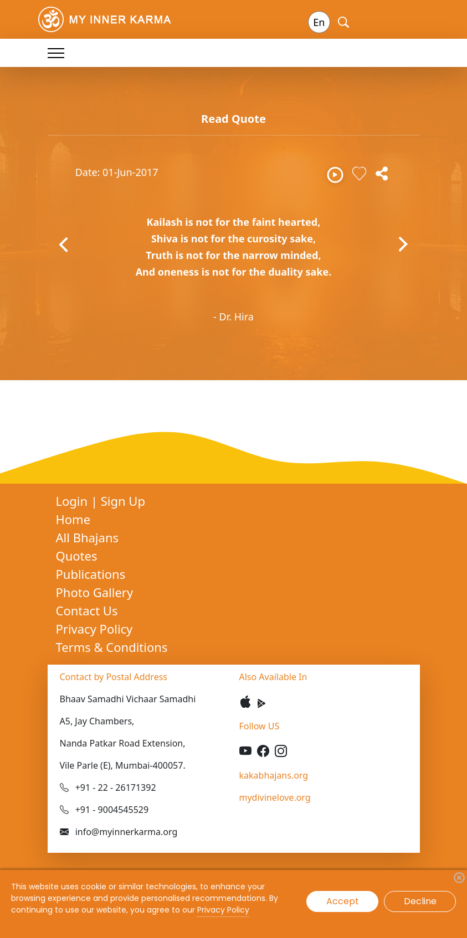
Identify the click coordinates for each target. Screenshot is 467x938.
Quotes (76, 555)
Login (73, 501)
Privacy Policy (94, 628)
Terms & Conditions (112, 647)
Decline (420, 901)
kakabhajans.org (274, 775)
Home (73, 519)
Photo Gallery (95, 592)
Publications (91, 574)
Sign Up (123, 501)
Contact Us (87, 610)
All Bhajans (87, 537)
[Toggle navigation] (56, 53)
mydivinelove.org (275, 797)
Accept (342, 901)
